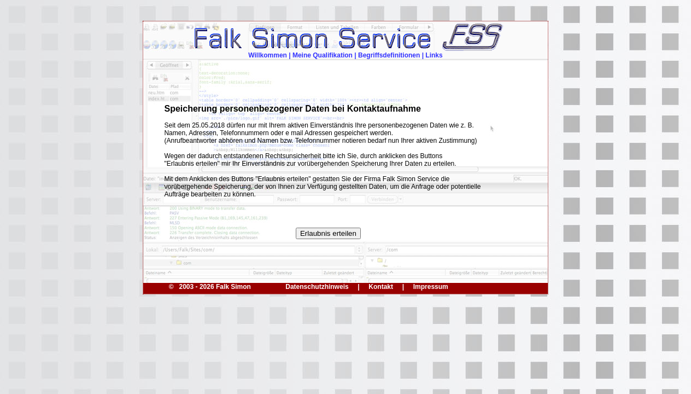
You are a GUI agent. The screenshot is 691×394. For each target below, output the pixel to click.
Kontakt (380, 287)
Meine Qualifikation (322, 55)
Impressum (430, 287)
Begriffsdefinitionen (389, 55)
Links (433, 55)
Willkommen (267, 55)
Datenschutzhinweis (316, 287)
